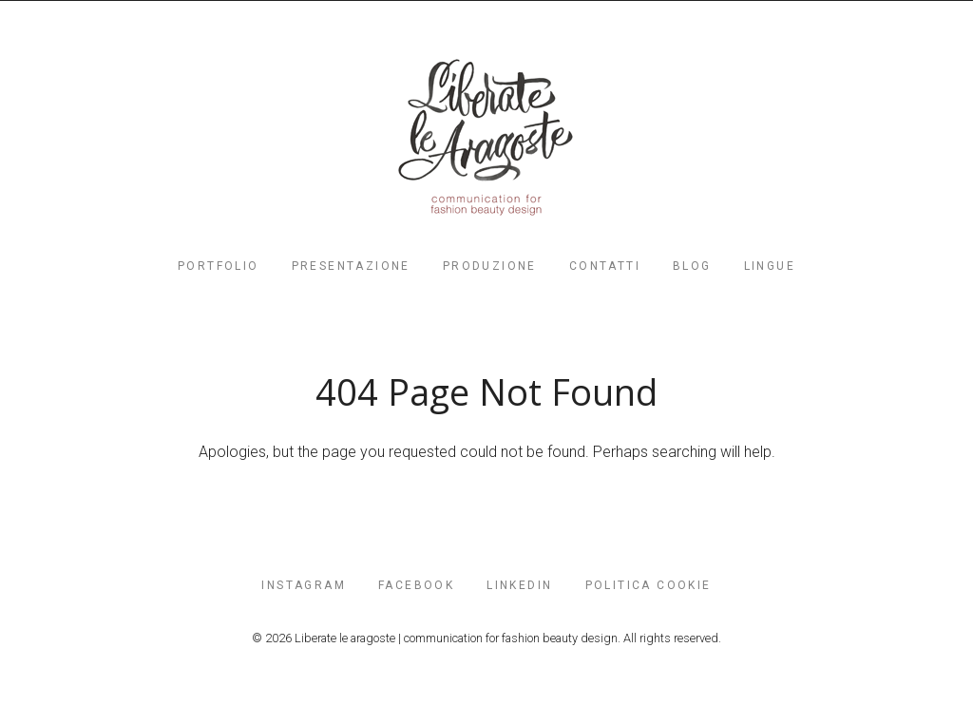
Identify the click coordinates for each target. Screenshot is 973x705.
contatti (604, 266)
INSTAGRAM (303, 585)
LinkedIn (519, 585)
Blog (692, 266)
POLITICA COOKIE (648, 585)
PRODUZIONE (490, 266)
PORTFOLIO (218, 266)
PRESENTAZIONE (351, 266)
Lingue (769, 266)
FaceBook (416, 585)
